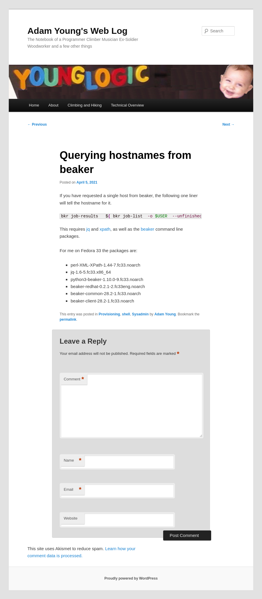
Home (34, 105)
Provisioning (109, 314)
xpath (105, 229)
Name (72, 460)
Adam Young (165, 314)
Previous (37, 124)
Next (229, 124)
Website (71, 518)
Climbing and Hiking (85, 105)
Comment (74, 379)
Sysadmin (140, 314)
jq (88, 229)
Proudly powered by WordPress (131, 578)
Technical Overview (127, 105)
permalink (68, 319)
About (54, 105)
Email (72, 489)
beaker (147, 229)
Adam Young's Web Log (77, 31)
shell (126, 314)
